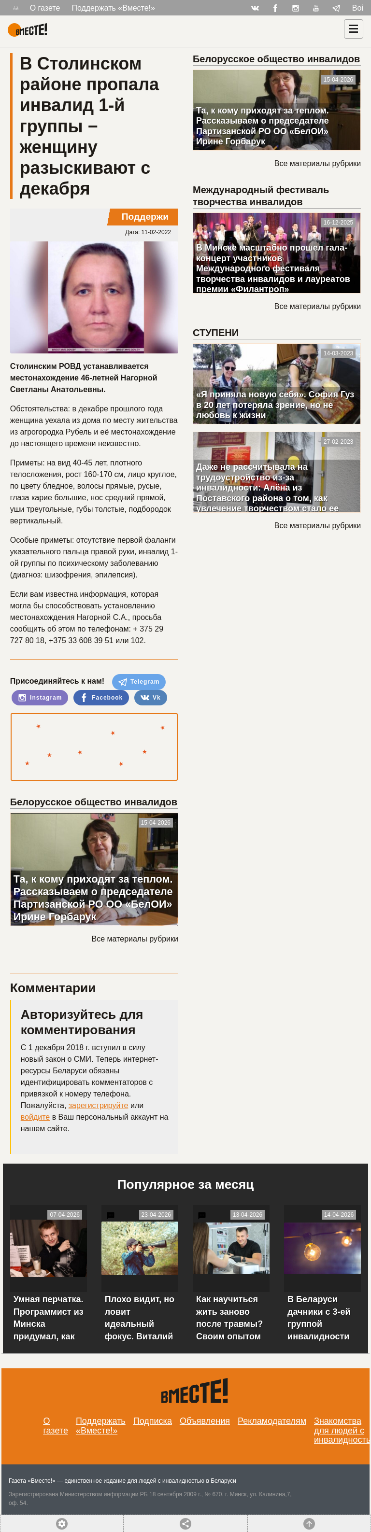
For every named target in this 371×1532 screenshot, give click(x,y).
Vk (151, 697)
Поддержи (145, 216)
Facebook (101, 697)
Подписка (152, 1421)
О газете (45, 8)
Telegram (139, 682)
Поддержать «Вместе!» (113, 8)
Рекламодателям (272, 1421)
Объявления (205, 1421)
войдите (35, 1117)
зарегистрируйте (98, 1105)
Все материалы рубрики (135, 939)
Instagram (40, 697)
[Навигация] (353, 29)
